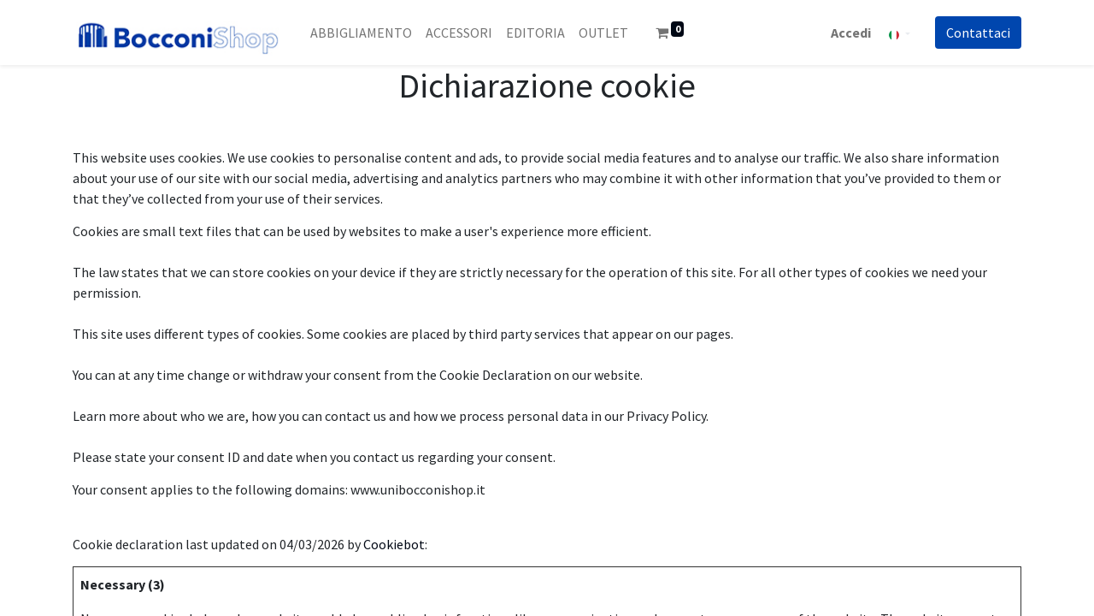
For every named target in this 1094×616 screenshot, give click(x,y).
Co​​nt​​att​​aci (978, 32)
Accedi (851, 32)
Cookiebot (394, 544)
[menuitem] (361, 32)
